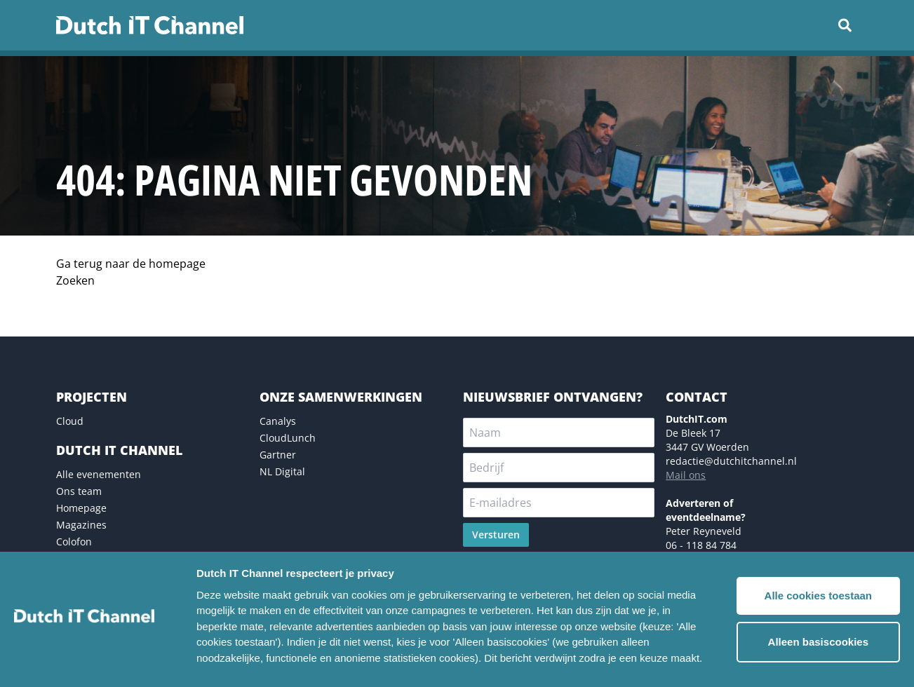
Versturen (496, 534)
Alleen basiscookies (818, 642)
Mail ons (686, 475)
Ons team (79, 491)
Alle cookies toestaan (818, 595)
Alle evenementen (98, 474)
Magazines (81, 524)
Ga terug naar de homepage (131, 263)
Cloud (69, 421)
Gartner (278, 454)
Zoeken (75, 280)
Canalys (278, 421)
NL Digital (282, 471)
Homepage (81, 508)
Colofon (74, 541)
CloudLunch (288, 437)
